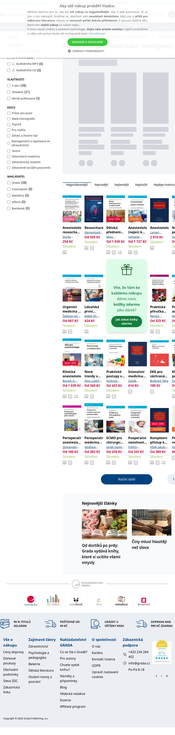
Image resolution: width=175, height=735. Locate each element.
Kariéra (97, 653)
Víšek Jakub (157, 447)
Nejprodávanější (77, 185)
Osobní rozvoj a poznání (40, 679)
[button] (87, 51)
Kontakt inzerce (103, 659)
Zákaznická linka (11, 689)
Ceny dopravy (13, 652)
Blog (63, 687)
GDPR (96, 665)
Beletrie (34, 664)
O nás (96, 646)
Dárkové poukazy (9, 660)
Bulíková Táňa (159, 381)
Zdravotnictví (38, 646)
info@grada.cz (136, 663)
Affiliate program (72, 706)
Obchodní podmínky (10, 672)
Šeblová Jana (71, 316)
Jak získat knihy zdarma (126, 321)
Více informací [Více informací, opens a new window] (97, 33)
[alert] (87, 29)
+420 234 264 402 (136, 654)
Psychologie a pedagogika (38, 655)
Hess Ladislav (93, 381)
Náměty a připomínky (68, 678)
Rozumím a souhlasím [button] (87, 42)
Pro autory (68, 658)
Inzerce (65, 700)
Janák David (114, 447)
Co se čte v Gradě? (73, 652)
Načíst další (126, 479)
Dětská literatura (41, 670)
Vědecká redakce (72, 693)
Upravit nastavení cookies (105, 674)
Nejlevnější (121, 185)
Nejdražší (141, 185)
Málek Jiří (90, 316)
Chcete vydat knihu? (69, 667)
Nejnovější (101, 185)
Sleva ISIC (10, 681)
